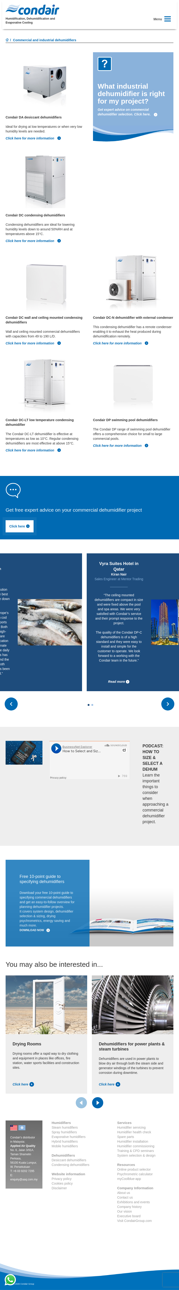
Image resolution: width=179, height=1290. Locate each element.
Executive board (129, 1216)
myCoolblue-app (129, 1179)
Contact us (125, 1197)
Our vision (124, 1211)
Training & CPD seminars (135, 1151)
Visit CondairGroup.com (134, 1221)
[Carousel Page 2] (92, 705)
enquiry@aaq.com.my (24, 1179)
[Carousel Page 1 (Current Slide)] (89, 705)
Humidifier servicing (131, 1127)
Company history (129, 1207)
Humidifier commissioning (136, 1146)
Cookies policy (62, 1183)
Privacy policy (62, 1179)
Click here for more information (33, 138)
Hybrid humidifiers (65, 1141)
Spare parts (125, 1137)
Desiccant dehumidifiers (69, 1160)
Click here (19, 526)
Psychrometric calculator (135, 1174)
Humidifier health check (134, 1132)
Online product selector (134, 1169)
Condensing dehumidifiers (71, 1165)
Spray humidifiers (64, 1132)
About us (123, 1193)
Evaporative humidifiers (69, 1137)
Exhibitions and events (133, 1202)
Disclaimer (59, 1188)
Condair (32, 9)
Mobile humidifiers (65, 1146)
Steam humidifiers (65, 1127)
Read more (119, 682)
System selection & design (136, 1155)
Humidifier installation (132, 1141)
